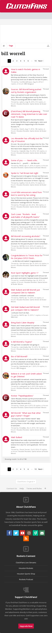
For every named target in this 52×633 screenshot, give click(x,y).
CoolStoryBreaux (25, 82)
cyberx (22, 102)
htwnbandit (23, 366)
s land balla (23, 347)
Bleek (21, 166)
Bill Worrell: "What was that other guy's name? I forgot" (26, 414)
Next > (40, 61)
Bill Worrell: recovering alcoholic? (25, 236)
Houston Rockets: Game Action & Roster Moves (28, 105)
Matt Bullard (16, 437)
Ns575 (21, 298)
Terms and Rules (34, 488)
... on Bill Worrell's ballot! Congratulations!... (27, 261)
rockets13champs (25, 280)
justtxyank (23, 386)
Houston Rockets (26, 568)
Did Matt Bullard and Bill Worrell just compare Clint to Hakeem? (25, 308)
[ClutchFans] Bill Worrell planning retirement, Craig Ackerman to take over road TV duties (29, 114)
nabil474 (22, 332)
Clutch (21, 129)
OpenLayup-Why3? (26, 227)
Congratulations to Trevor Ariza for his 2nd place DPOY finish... (26, 257)
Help (22, 488)
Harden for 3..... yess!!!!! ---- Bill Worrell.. (25, 163)
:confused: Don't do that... (20, 313)
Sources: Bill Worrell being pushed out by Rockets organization (26, 90)
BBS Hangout (29, 84)
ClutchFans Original (25, 481)
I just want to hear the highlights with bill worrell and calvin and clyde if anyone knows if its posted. (29, 277)
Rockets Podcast (26, 579)
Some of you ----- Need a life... (24, 160)
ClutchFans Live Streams (26, 562)
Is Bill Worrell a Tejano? (21, 341)
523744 (21, 246)
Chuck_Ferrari (24, 449)
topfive (22, 183)
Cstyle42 (22, 151)
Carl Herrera (24, 263)
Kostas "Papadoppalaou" (22, 395)
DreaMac (22, 428)
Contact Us (12, 488)
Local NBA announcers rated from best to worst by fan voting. (26, 193)
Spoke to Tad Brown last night (24, 173)
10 (35, 61)
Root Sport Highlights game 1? (24, 273)
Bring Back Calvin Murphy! (22, 322)
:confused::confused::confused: (22, 295)
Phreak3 (22, 205)
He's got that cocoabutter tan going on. (25, 345)
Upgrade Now (26, 626)
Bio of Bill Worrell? (19, 356)
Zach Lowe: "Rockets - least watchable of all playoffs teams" (25, 215)
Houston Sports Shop (26, 573)
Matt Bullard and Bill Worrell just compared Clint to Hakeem (25, 291)
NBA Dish (14, 317)
